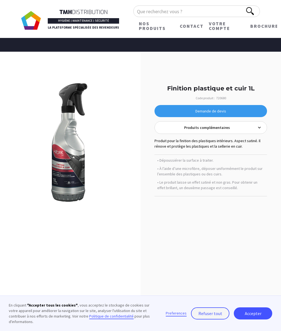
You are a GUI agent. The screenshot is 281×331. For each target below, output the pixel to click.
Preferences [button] (176, 313)
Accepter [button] (253, 313)
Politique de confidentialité (111, 316)
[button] (210, 127)
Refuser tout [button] (210, 313)
